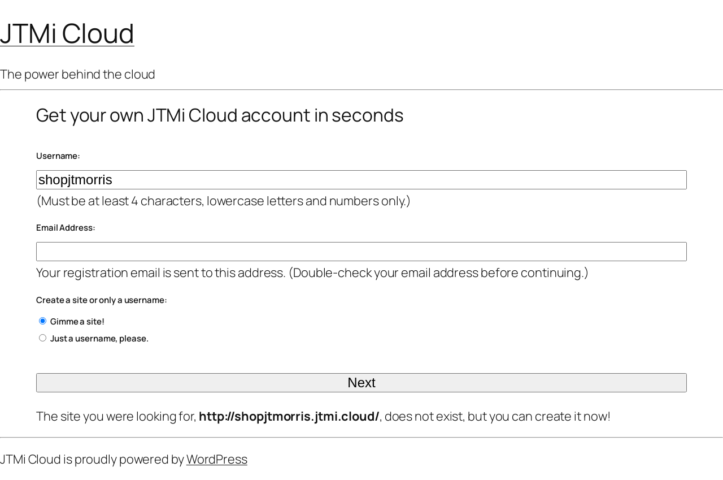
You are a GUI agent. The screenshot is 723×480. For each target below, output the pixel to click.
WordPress (216, 459)
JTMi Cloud (67, 33)
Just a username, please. (99, 338)
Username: (58, 156)
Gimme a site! (77, 321)
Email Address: (65, 227)
